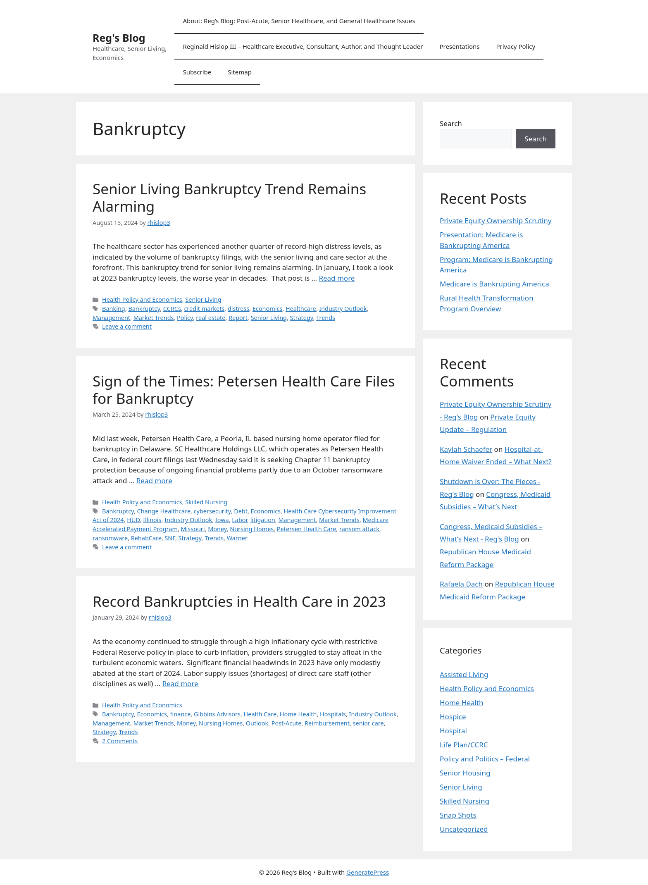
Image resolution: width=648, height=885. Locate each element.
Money (217, 529)
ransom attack (359, 529)
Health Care (260, 714)
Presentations (459, 46)
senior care (368, 723)
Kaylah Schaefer (466, 449)
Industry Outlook (343, 308)
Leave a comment (127, 326)
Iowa (222, 520)
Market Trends (153, 318)
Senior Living (203, 299)
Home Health (298, 714)
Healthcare (301, 308)
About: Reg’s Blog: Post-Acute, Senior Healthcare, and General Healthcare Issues (299, 21)
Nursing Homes (252, 529)
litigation (262, 520)
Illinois (152, 520)
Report (238, 318)
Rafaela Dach (461, 584)
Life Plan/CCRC (464, 744)
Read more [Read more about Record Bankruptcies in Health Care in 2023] (180, 683)
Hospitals (333, 714)
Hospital (453, 730)
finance (180, 714)
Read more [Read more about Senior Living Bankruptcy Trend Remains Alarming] (337, 278)
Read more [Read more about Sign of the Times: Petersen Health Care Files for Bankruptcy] (154, 480)
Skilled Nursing (206, 502)
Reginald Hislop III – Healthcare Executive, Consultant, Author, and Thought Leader (303, 46)
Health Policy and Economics (142, 299)
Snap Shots (458, 815)
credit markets (204, 308)
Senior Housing (465, 773)
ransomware (110, 538)
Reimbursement (327, 723)
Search (451, 123)
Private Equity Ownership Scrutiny (495, 220)
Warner (237, 538)
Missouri (193, 529)
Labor (239, 520)
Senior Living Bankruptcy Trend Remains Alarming (229, 197)
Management (111, 318)
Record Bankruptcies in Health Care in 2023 (239, 601)
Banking (113, 308)
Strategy (301, 318)
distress (238, 308)
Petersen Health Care (306, 529)
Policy (185, 318)
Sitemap (240, 72)
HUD (133, 520)
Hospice (453, 716)
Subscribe (197, 72)
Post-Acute (287, 723)
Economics (267, 308)
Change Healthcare (164, 511)
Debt (241, 511)
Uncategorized (464, 829)
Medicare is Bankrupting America (494, 284)
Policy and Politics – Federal (485, 758)
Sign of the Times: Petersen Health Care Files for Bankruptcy (244, 389)
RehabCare (146, 538)
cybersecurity (212, 511)
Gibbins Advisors (217, 714)
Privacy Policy (515, 46)
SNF (169, 538)
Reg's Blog (119, 38)
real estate (210, 318)
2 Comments (120, 741)
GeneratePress (367, 872)
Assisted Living (464, 674)
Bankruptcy (144, 308)
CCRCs (172, 308)
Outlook (257, 723)
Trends (325, 318)
